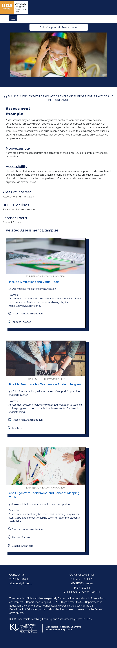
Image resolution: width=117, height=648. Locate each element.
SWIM (86, 587)
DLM (90, 579)
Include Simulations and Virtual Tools (34, 281)
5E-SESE (77, 583)
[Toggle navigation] (13, 18)
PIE (76, 587)
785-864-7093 (18, 579)
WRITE (96, 592)
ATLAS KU (78, 579)
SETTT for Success (76, 592)
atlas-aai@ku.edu (21, 583)
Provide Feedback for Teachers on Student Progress (45, 384)
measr (89, 583)
